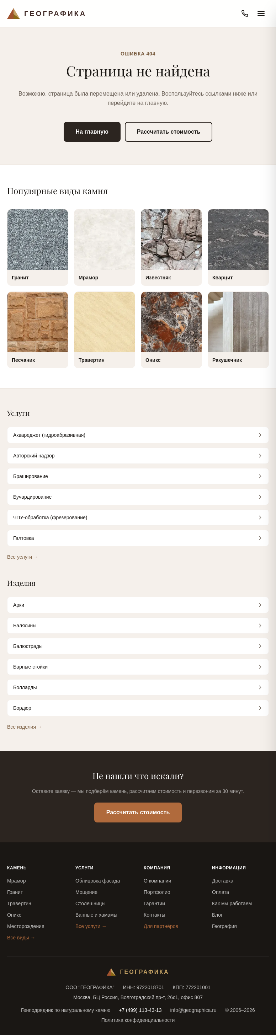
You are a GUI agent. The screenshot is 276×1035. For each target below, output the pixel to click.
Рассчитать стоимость (169, 132)
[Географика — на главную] (46, 13)
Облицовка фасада (97, 881)
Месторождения (25, 926)
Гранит (15, 892)
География (224, 926)
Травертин (19, 903)
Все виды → (21, 937)
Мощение (86, 892)
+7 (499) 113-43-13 (140, 1010)
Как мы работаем (232, 903)
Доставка (222, 881)
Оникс (14, 915)
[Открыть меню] (261, 13)
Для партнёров (161, 926)
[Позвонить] (245, 13)
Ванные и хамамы (96, 915)
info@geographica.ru (193, 1010)
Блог (217, 915)
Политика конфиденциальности (138, 1020)
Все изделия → (24, 727)
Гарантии (154, 903)
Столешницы (90, 903)
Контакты (154, 915)
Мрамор (16, 881)
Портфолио (157, 892)
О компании (157, 881)
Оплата (220, 892)
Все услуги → (22, 557)
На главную (92, 132)
